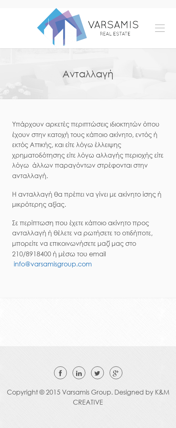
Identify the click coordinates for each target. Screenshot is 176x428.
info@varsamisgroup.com (53, 264)
